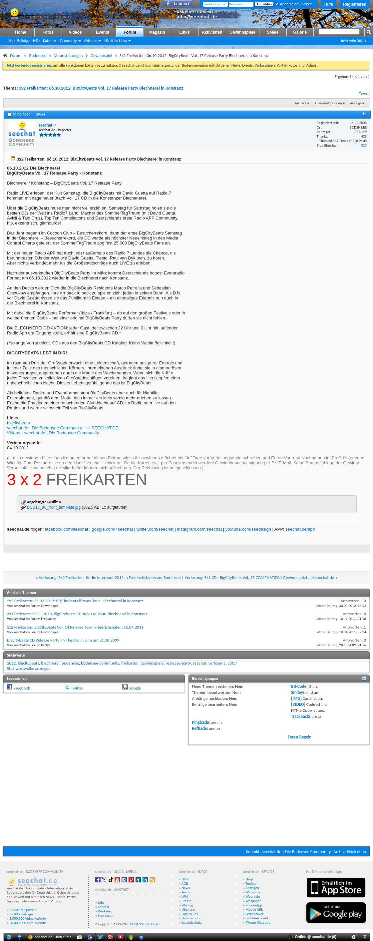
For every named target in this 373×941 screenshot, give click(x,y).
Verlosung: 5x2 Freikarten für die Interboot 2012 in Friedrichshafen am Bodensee (110, 577)
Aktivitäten (212, 32)
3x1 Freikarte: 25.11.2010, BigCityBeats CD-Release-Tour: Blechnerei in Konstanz (77, 613)
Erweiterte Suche (353, 40)
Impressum (106, 915)
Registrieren (354, 4)
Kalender (49, 41)
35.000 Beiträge (21, 914)
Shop (249, 879)
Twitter (77, 688)
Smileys (298, 692)
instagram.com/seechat (199, 529)
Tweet (364, 93)
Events (102, 32)
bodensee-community (100, 663)
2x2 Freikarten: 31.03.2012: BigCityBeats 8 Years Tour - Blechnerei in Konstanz (75, 600)
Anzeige (356, 103)
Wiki (185, 896)
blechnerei (50, 663)
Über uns (188, 909)
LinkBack (300, 103)
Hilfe (328, 4)
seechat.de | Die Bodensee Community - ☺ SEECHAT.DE (62, 427)
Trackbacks (300, 716)
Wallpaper (253, 901)
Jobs (101, 902)
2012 (11, 663)
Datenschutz (191, 918)
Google (135, 688)
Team (185, 892)
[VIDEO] (298, 704)
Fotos (48, 32)
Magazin (157, 32)
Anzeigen (252, 888)
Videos (75, 32)
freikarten (130, 663)
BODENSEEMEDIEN (144, 924)
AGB (185, 883)
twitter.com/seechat (155, 529)
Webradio (252, 896)
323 (364, 145)
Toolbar (250, 883)
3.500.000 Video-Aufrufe (27, 918)
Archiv (338, 851)
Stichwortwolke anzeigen (29, 668)
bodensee (70, 663)
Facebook (21, 688)
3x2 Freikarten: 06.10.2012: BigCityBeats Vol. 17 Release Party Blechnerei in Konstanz (101, 88)
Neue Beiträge (19, 41)
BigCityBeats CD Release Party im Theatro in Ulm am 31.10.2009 (63, 640)
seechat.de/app (300, 529)
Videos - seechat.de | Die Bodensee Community (53, 432)
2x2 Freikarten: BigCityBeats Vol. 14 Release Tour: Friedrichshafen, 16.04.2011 (75, 627)
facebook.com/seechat (66, 529)
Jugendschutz (191, 922)
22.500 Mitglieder (22, 910)
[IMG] (296, 698)
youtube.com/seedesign (248, 529)
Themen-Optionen (328, 103)
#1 (365, 114)
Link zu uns (190, 914)
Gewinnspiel (101, 55)
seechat (199, 663)
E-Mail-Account (256, 918)
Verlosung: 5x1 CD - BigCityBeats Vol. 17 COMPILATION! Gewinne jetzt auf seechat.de (259, 577)
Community (68, 41)
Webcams (252, 892)
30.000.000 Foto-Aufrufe (27, 923)
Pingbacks (201, 722)
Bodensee (37, 55)
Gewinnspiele (242, 32)
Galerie (300, 32)
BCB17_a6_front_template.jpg (54, 507)
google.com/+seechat (112, 529)
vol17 (232, 663)
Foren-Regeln (299, 736)
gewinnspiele (152, 663)
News (186, 888)
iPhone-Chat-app (257, 922)
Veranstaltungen (68, 55)
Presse (186, 901)
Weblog (187, 905)
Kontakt (252, 851)
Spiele (272, 32)
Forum (130, 32)
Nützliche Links (115, 41)
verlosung (217, 663)
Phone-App (253, 905)
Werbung (105, 911)
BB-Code (298, 686)
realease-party (178, 663)
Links (184, 32)
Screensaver (254, 914)
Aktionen (90, 41)
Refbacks (200, 728)
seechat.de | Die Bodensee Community (296, 851)
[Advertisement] (187, 794)
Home (20, 32)
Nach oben (356, 851)
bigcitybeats (18, 422)
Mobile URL (254, 909)
